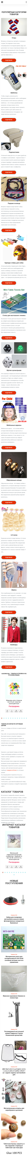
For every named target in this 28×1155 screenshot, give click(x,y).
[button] (1, 718)
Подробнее (8, 60)
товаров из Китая (12, 770)
